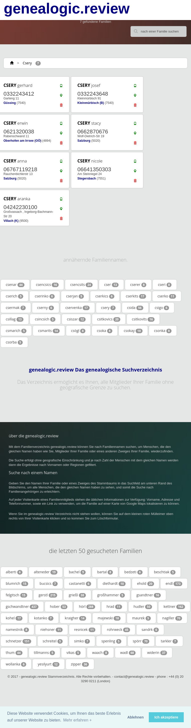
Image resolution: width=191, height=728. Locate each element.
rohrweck (118, 629)
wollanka (16, 664)
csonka (163, 330)
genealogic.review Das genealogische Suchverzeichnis (95, 370)
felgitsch (16, 595)
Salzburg (83, 140)
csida (135, 307)
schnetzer (18, 641)
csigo (162, 307)
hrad (114, 606)
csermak (16, 307)
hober (59, 606)
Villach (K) (10, 221)
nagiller (172, 618)
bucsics (49, 583)
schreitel (53, 641)
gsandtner (148, 595)
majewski (109, 618)
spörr (141, 641)
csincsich (45, 319)
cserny (45, 307)
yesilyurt (48, 664)
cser (111, 284)
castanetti (80, 583)
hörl (87, 606)
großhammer (111, 595)
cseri (165, 284)
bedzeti (133, 572)
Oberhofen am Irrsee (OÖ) (22, 140)
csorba (14, 342)
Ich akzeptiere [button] (166, 717)
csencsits (81, 284)
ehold (145, 583)
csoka (104, 330)
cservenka (77, 307)
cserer (138, 284)
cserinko (44, 296)
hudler (143, 606)
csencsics (47, 284)
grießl (77, 595)
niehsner (51, 629)
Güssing (9, 103)
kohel (14, 618)
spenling (111, 641)
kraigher (75, 618)
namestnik (17, 629)
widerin (157, 652)
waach (100, 652)
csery (108, 307)
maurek (141, 618)
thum (14, 652)
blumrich (17, 583)
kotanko (43, 618)
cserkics (104, 296)
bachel (77, 572)
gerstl (48, 595)
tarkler (169, 641)
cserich (14, 296)
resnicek (85, 629)
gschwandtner (22, 606)
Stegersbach (86, 178)
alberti (14, 572)
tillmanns (44, 652)
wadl (128, 652)
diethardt (114, 583)
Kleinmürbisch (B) (90, 103)
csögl (78, 330)
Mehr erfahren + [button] (77, 720)
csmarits (48, 330)
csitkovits (143, 319)
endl (174, 583)
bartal (105, 572)
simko (82, 641)
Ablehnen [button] (135, 717)
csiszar (76, 319)
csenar (15, 284)
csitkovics (108, 319)
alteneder (45, 572)
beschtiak (165, 572)
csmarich (16, 330)
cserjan (75, 296)
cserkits (136, 296)
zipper (80, 664)
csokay (133, 330)
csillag (14, 319)
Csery (27, 63)
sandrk (150, 629)
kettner (174, 606)
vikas (73, 652)
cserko (167, 296)
